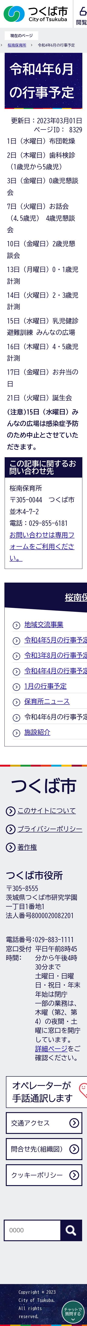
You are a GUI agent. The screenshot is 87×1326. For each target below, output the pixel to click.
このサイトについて (46, 810)
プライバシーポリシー (49, 829)
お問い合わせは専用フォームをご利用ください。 (42, 546)
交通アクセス (30, 1123)
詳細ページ (51, 1048)
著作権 (27, 847)
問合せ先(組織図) (37, 1149)
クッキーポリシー (37, 1175)
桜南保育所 (17, 45)
